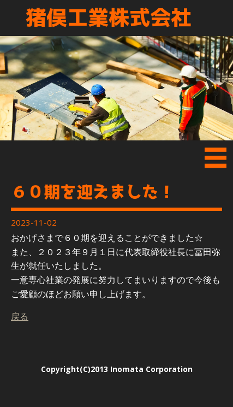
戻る (19, 316)
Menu (215, 160)
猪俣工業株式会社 (109, 18)
